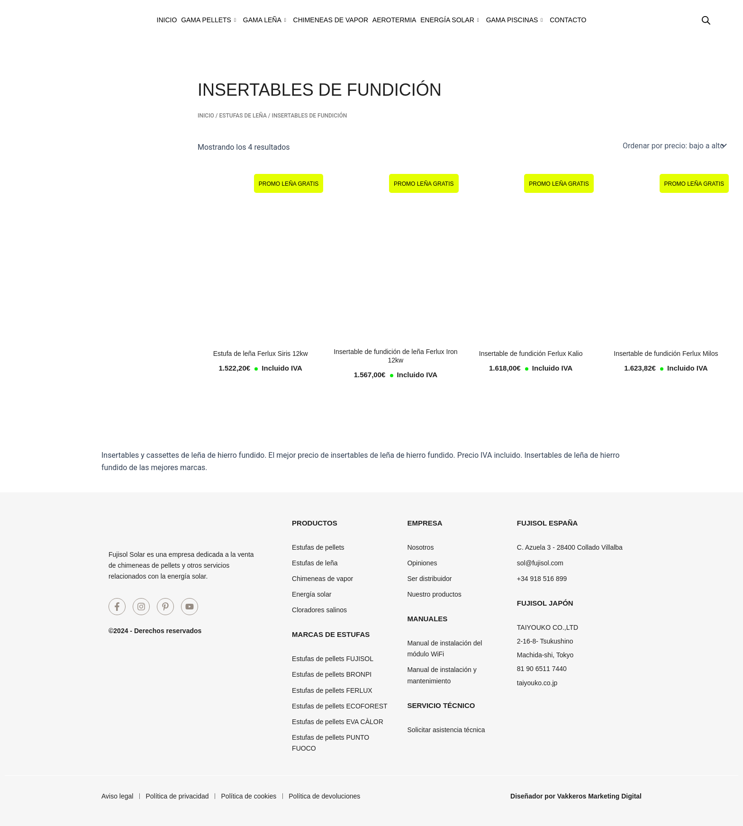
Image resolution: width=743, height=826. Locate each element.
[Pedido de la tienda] (674, 145)
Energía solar (464, 20)
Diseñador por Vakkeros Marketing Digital (576, 796)
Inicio (131, 20)
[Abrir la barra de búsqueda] (706, 20)
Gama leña (249, 20)
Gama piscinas (539, 20)
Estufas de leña (242, 115)
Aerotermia (399, 20)
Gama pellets (183, 20)
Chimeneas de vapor (325, 20)
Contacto (603, 20)
